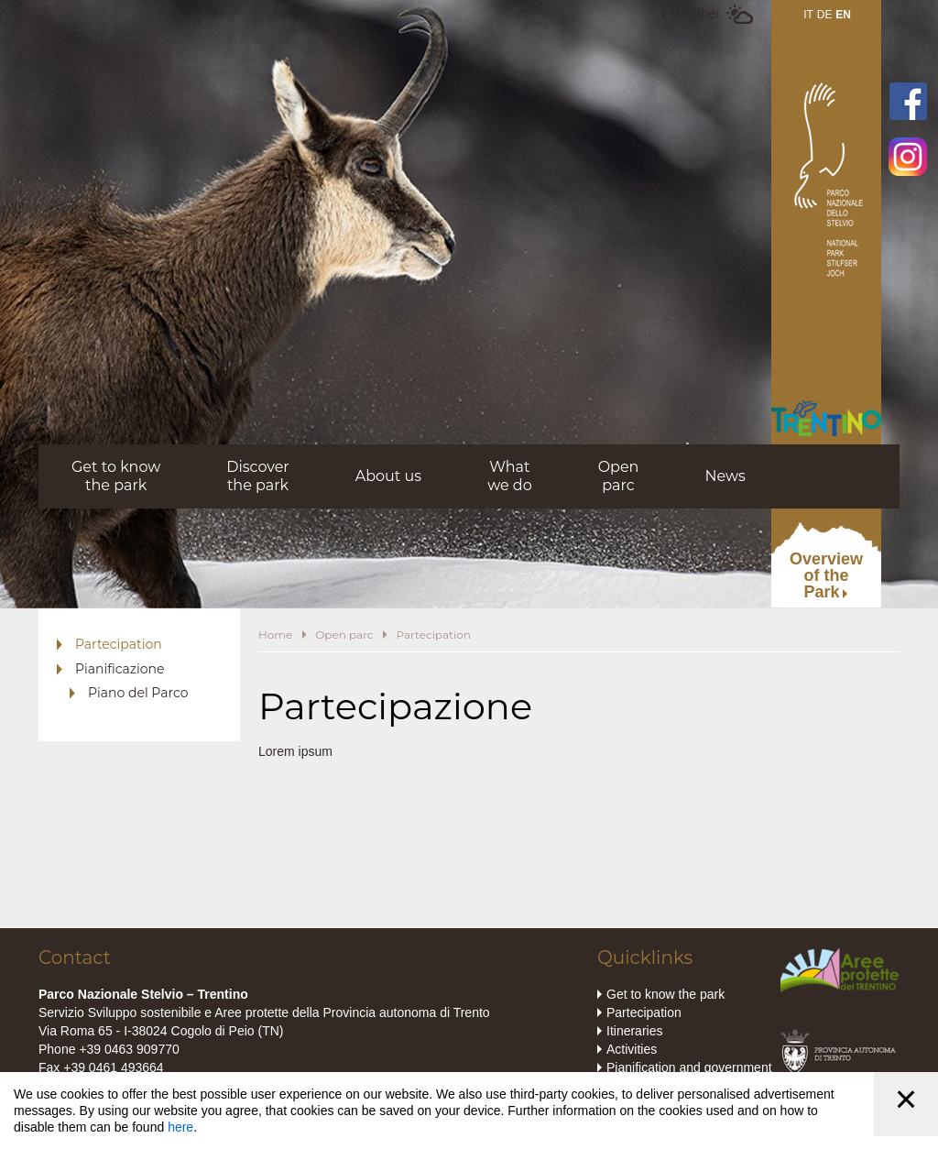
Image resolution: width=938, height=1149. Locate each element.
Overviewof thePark (826, 575)
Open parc (344, 634)
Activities (631, 1049)
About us (388, 476)
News (724, 476)
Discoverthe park (257, 476)
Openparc (618, 476)
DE (825, 14)
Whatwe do (509, 476)
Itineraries (634, 1030)
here (180, 1127)
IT (808, 14)
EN (843, 14)
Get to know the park (665, 994)
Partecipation (118, 644)
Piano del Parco (138, 692)
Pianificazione (119, 669)
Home (275, 634)
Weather (695, 13)
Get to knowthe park (115, 476)
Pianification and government (689, 1067)
